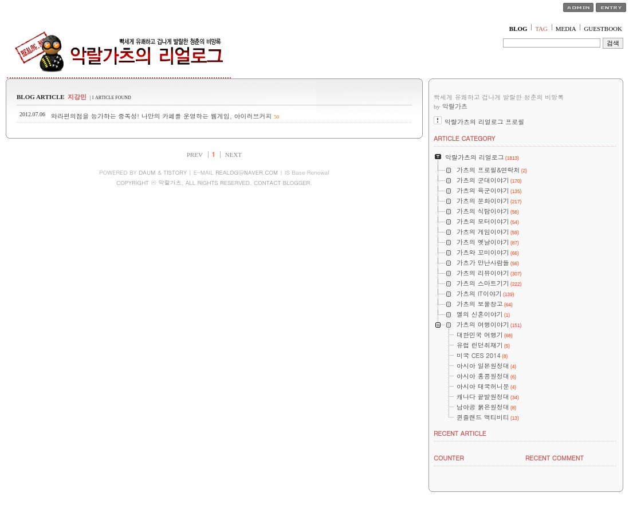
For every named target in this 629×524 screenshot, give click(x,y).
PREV (195, 154)
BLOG (518, 28)
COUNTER (449, 458)
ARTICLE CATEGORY (464, 138)
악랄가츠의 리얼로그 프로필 (484, 121)
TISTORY (175, 172)
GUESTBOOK (603, 28)
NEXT (233, 154)
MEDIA (566, 28)
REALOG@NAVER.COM (246, 172)
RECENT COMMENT (554, 458)
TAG (541, 28)
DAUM (147, 172)
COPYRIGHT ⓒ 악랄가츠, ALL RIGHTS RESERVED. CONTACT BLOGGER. (214, 183)
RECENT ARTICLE (460, 433)
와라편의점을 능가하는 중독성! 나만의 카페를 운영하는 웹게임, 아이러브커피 (161, 116)
